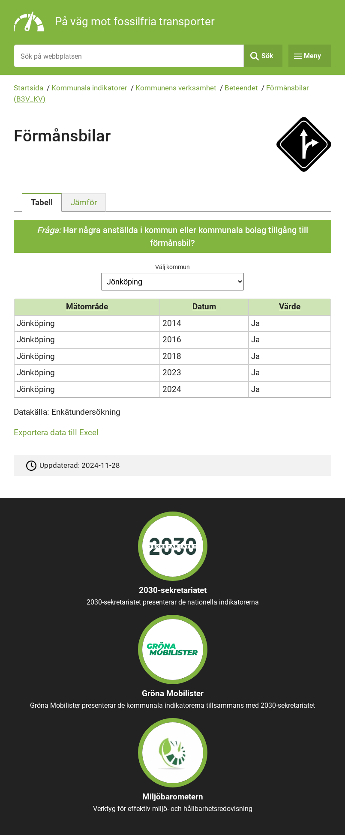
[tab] (42, 202)
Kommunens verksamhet (175, 88)
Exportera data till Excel (56, 432)
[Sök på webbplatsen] (129, 56)
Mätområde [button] (87, 306)
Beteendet (241, 88)
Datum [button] (204, 306)
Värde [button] (289, 306)
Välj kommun (172, 266)
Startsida (28, 88)
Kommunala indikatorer (89, 88)
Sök (267, 56)
